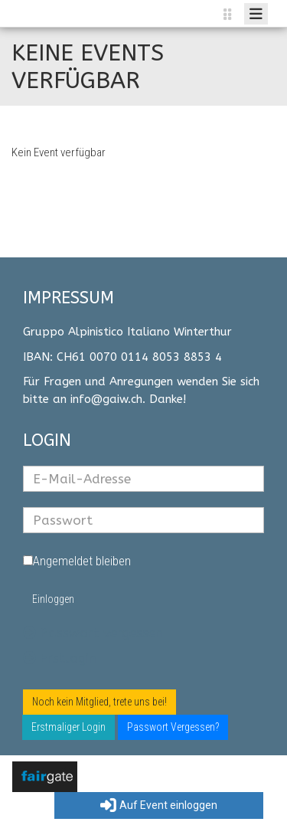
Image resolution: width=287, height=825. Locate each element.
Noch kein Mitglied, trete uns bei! (99, 702)
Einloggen (53, 599)
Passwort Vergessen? (173, 727)
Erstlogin (59, 658)
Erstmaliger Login (68, 727)
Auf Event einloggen (158, 806)
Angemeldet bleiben (77, 560)
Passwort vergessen (93, 632)
